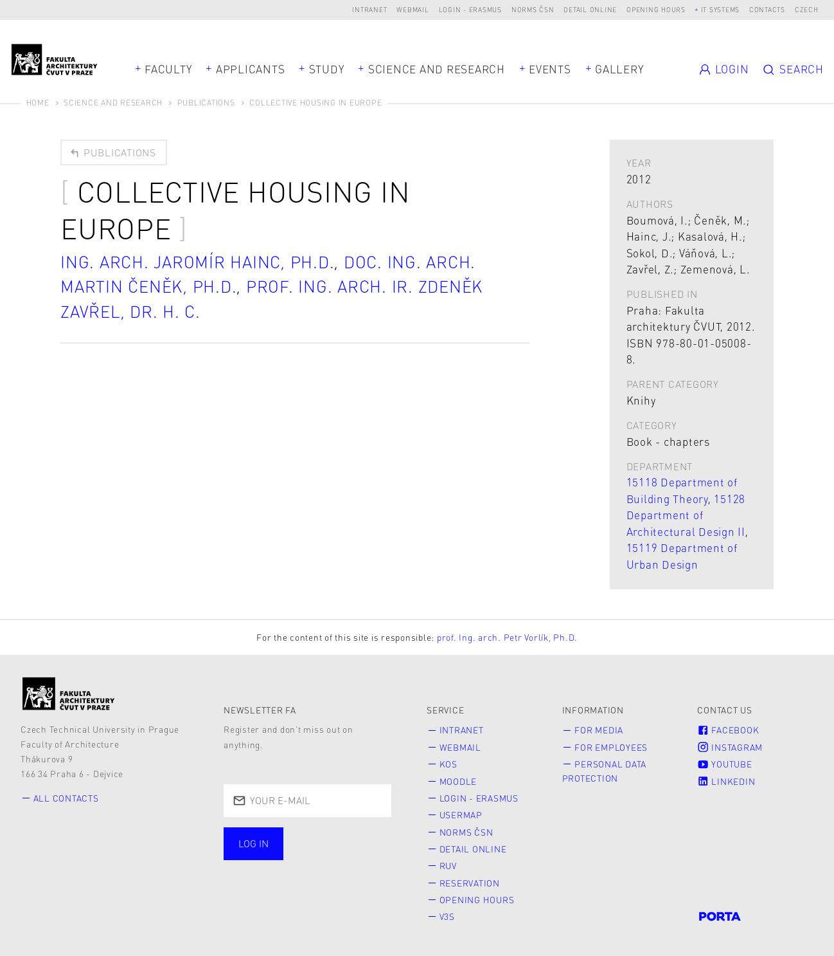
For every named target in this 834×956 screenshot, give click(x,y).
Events (550, 69)
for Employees (611, 747)
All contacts (66, 798)
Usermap (461, 814)
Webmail (412, 9)
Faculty (168, 69)
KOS (448, 763)
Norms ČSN (533, 9)
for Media (598, 729)
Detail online (590, 9)
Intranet (369, 9)
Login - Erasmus (470, 9)
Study (326, 69)
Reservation (469, 883)
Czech (807, 9)
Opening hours (656, 9)
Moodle (458, 781)
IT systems (720, 9)
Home (37, 102)
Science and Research (436, 69)
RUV (448, 865)
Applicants (250, 69)
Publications (206, 102)
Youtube (724, 763)
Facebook (728, 729)
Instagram (730, 747)
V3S (447, 916)
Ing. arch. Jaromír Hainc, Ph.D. (197, 261)
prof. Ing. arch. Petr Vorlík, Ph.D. (507, 637)
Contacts (767, 9)
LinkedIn (726, 781)
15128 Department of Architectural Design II (686, 515)
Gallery (619, 69)
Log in (253, 843)
